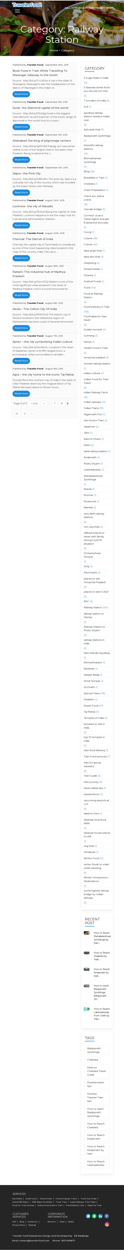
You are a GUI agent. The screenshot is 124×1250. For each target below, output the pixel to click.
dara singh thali (93, 250)
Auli (86, 106)
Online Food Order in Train (50, 1205)
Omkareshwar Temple (92, 555)
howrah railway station (97, 363)
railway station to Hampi (94, 615)
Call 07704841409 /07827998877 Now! (89, 8)
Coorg (87, 232)
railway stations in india (94, 641)
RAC (86, 601)
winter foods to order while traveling (96, 866)
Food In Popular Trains (66, 1199)
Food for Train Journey (23, 1205)
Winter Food (91, 858)
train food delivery (94, 750)
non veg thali (91, 526)
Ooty (86, 566)
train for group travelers (92, 764)
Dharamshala (92, 269)
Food (87, 287)
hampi (88, 341)
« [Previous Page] (44, 403)
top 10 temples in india (94, 739)
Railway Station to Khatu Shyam (94, 628)
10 (16, 413)
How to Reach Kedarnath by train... (102, 972)
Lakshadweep (92, 469)
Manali (88, 489)
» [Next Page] (31, 413)
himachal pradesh (94, 357)
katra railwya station (95, 451)
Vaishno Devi (91, 813)
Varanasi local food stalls (95, 821)
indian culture (92, 373)
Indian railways (92, 401)
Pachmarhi (90, 572)
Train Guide (90, 775)
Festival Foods (92, 281)
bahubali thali (92, 129)
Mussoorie (90, 501)
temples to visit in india (94, 726)
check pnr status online (94, 198)
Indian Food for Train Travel (96, 381)
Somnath (89, 687)
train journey (91, 781)
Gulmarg (89, 335)
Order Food (30, 1199)
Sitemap (32, 1225)
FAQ (14, 1222)
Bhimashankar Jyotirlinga (92, 160)
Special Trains (92, 693)
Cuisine (88, 238)
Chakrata (89, 183)
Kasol (87, 445)
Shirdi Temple (92, 681)
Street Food (91, 705)
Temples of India (94, 717)
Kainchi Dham (92, 438)
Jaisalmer (89, 426)
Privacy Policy (18, 1225)
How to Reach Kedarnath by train (96, 1150)
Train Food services (95, 756)
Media (71, 1222)
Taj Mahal (89, 711)
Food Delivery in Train (97, 306)
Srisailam (89, 699)
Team (62, 1222)
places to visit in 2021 (96, 591)
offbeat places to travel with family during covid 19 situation (94, 538)
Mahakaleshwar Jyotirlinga (93, 477)
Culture (88, 244)
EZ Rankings (81, 1235)
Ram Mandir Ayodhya (97, 653)
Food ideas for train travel (95, 318)
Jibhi (86, 432)
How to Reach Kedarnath (96, 1137)
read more (21, 94)
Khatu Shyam (92, 463)
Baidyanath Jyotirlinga (97, 135)
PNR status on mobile (42, 1202)
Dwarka (88, 275)
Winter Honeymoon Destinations (96, 879)
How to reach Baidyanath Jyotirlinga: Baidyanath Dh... (101, 992)
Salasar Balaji (91, 674)
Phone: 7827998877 (64, 1240)
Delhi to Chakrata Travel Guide (96, 1071)
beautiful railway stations (93, 147)
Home (54, 50)
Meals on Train (95, 1205)
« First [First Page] (34, 403)
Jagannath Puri (93, 414)
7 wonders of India (95, 100)
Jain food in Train (94, 420)
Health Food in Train (96, 347)
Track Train (61, 1202)
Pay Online (17, 1199)
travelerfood (91, 794)
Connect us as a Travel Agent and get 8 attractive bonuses (96, 219)
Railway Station (93, 607)
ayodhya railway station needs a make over (97, 116)
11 (25, 413)
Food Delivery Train (75, 1205)
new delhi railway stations (94, 515)
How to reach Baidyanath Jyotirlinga (95, 1112)
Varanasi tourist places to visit (97, 834)
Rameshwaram (93, 662)
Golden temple (93, 329)
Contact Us (33, 1222)
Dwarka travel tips (95, 1084)
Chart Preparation (94, 190)
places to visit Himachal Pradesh (95, 580)
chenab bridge (93, 209)
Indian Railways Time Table (83, 1202)
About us (51, 1222)
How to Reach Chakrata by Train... (102, 956)
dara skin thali (92, 256)
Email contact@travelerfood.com (30, 1240)
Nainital (88, 507)
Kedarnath (90, 457)
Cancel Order (46, 1199)
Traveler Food (35, 65)
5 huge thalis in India (96, 77)
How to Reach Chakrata (96, 1125)
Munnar (88, 495)
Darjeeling (90, 262)
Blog (86, 171)
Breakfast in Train (94, 177)
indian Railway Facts (96, 392)
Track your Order (89, 1199)
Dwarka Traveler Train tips (95, 1097)
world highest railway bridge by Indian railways (96, 894)
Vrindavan (90, 852)
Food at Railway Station (93, 295)
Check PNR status (20, 1202)
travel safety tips (93, 788)
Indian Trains (91, 408)
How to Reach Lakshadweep (96, 1163)
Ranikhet (89, 668)
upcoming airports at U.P (96, 802)
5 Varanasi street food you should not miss (97, 89)
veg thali (89, 845)
